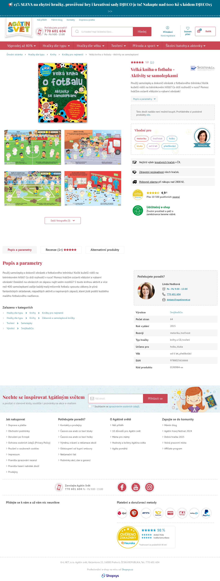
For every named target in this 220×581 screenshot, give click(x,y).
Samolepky (26, 323)
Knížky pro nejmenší (72, 54)
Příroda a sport (146, 45)
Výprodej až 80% (21, 45)
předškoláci (170, 146)
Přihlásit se (155, 398)
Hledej (142, 31)
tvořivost (157, 138)
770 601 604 (55, 31)
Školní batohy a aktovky (185, 45)
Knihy (53, 54)
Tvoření (118, 45)
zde (148, 114)
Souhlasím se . (116, 406)
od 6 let (153, 146)
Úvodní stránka (15, 54)
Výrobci (11, 328)
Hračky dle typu (56, 45)
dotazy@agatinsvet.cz (178, 299)
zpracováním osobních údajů (124, 406)
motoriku (141, 138)
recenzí (176, 196)
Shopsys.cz (127, 569)
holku (172, 138)
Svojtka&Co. (27, 328)
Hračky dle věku (90, 45)
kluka (139, 146)
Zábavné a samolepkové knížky (58, 318)
